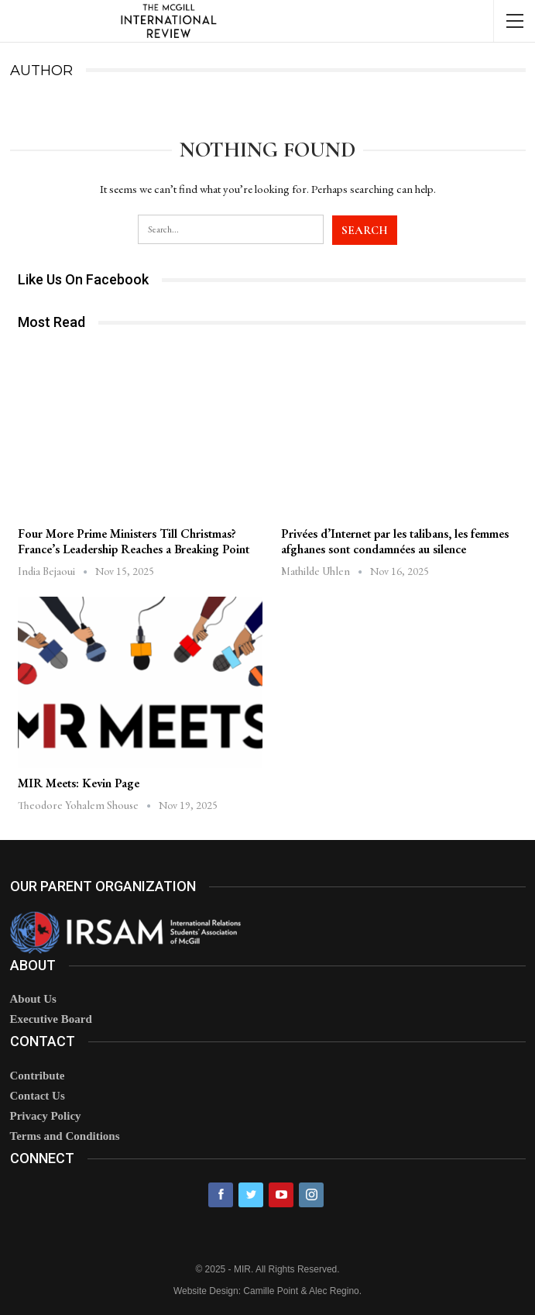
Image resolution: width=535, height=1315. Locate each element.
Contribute (37, 1075)
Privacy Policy (45, 1116)
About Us (33, 999)
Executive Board (51, 1019)
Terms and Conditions (65, 1136)
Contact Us (37, 1096)
